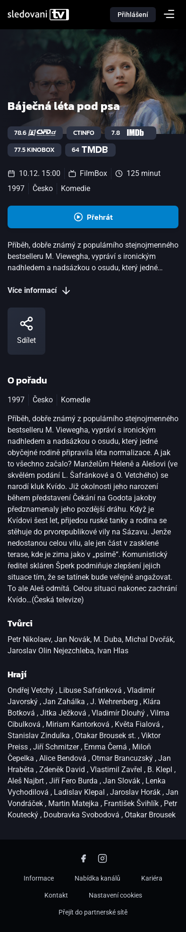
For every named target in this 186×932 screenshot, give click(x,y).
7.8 (130, 133)
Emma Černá (106, 746)
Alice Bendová (63, 758)
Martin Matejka (74, 803)
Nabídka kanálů (97, 878)
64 (90, 150)
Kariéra (151, 878)
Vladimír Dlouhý (119, 712)
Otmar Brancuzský (123, 758)
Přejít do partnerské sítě (93, 912)
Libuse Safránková (91, 690)
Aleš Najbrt (27, 780)
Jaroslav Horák (136, 792)
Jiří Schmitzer (57, 746)
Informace (39, 878)
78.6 (35, 133)
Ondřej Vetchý (32, 690)
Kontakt (56, 895)
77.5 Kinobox (34, 150)
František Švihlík (132, 803)
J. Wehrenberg (115, 701)
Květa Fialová (138, 724)
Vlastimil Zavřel (117, 769)
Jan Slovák (122, 780)
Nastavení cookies (115, 895)
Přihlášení (133, 14)
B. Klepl (160, 769)
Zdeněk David (63, 769)
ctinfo (83, 133)
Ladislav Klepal (80, 792)
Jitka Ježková (64, 712)
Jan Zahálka (65, 701)
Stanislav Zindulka (40, 735)
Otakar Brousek (150, 814)
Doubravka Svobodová (82, 814)
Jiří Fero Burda (74, 780)
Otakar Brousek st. (106, 735)
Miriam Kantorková (78, 724)
